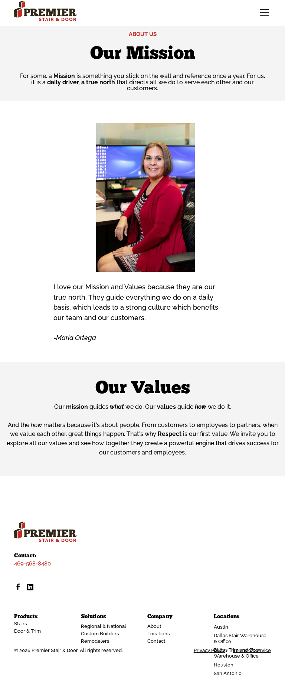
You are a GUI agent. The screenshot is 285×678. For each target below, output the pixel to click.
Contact (156, 641)
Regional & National (103, 626)
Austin (221, 627)
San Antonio (228, 673)
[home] (45, 10)
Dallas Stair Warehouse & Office (240, 638)
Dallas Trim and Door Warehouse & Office (237, 653)
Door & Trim (27, 631)
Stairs (20, 623)
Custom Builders (100, 633)
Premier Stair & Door (55, 650)
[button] (263, 12)
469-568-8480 (32, 563)
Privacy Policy (209, 650)
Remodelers (95, 641)
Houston (223, 665)
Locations (158, 633)
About (154, 626)
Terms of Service (252, 650)
